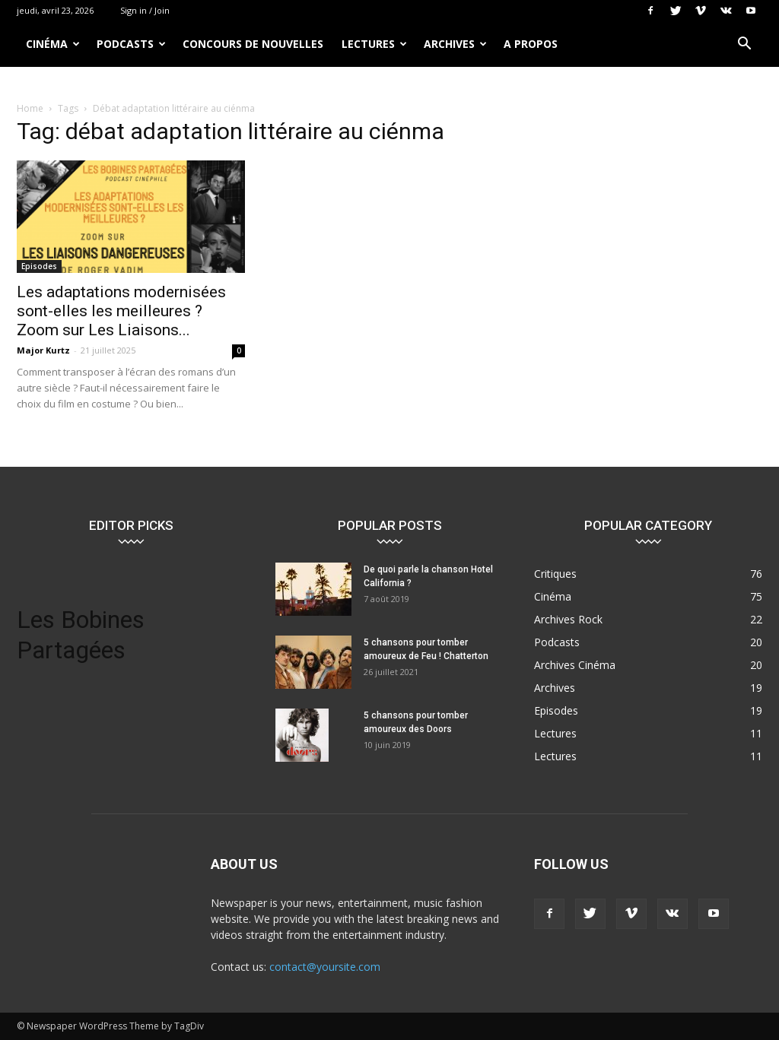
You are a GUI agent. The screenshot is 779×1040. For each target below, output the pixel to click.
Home (30, 108)
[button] (744, 45)
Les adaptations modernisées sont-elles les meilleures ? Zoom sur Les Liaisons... (121, 311)
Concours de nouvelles (253, 43)
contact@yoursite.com (324, 966)
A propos (531, 43)
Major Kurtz (43, 350)
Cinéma (53, 43)
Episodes (39, 266)
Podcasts (131, 43)
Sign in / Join (145, 10)
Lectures (374, 43)
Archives (455, 43)
